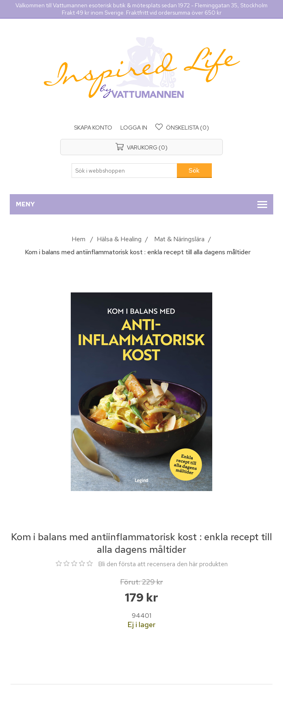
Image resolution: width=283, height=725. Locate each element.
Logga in (133, 127)
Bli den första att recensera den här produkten (163, 564)
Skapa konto (93, 127)
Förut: (130, 581)
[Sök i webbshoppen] (124, 170)
